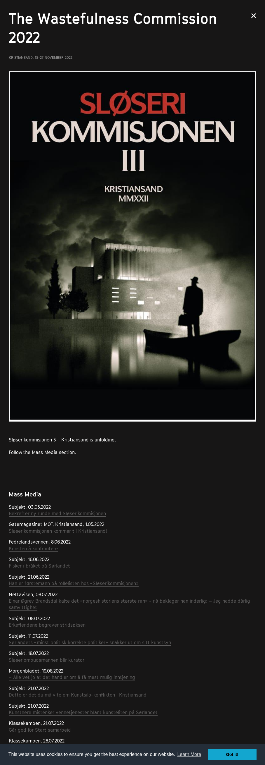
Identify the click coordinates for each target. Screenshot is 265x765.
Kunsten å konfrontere (33, 548)
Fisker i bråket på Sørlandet (39, 566)
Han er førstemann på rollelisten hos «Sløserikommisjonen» (74, 583)
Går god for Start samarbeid (40, 730)
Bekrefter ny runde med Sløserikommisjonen (57, 513)
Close (253, 15)
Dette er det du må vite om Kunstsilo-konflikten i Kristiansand (78, 695)
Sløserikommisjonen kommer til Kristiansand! (58, 531)
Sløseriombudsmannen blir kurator (46, 660)
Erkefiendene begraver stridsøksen (47, 625)
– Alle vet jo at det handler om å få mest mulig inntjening (72, 677)
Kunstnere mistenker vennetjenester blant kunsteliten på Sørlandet (83, 712)
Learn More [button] (189, 754)
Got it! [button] (232, 754)
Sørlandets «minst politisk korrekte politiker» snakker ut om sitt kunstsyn (90, 642)
